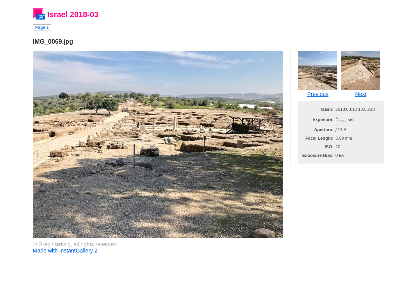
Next (361, 94)
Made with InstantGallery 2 (65, 250)
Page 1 (42, 27)
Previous (317, 94)
